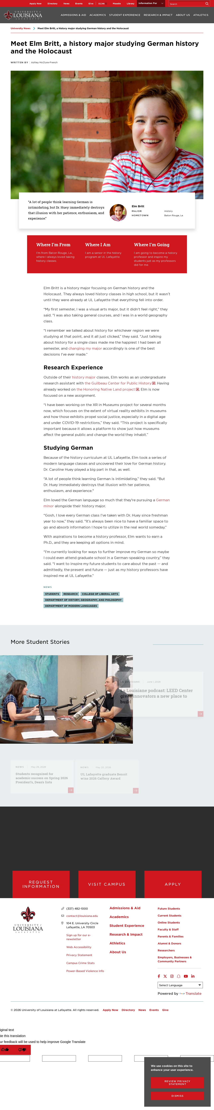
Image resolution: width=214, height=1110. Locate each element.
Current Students (169, 917)
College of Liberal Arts (100, 593)
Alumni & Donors (169, 944)
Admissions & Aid (73, 14)
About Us (183, 14)
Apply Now (35, 3)
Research (70, 593)
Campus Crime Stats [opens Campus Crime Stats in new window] (80, 964)
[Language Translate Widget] (180, 986)
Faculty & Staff (168, 930)
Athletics (200, 14)
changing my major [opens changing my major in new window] (85, 348)
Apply (173, 885)
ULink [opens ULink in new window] (101, 3)
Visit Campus (107, 885)
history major (84, 377)
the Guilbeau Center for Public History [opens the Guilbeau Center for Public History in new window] (118, 383)
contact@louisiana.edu (82, 917)
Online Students (169, 923)
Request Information (41, 885)
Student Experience (124, 14)
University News (20, 28)
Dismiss (177, 1095)
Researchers (166, 951)
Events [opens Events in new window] (78, 3)
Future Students (169, 910)
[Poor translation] (22, 1051)
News (66, 3)
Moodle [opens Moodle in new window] (117, 3)
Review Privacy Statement (177, 1082)
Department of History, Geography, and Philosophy (83, 599)
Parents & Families (170, 937)
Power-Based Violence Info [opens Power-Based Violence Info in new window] (85, 972)
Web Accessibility (78, 948)
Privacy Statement (79, 956)
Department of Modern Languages (71, 605)
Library (130, 3)
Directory (52, 3)
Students (52, 593)
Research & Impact (158, 14)
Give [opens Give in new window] (90, 3)
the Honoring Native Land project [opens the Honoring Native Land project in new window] (106, 389)
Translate (190, 995)
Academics (97, 14)
